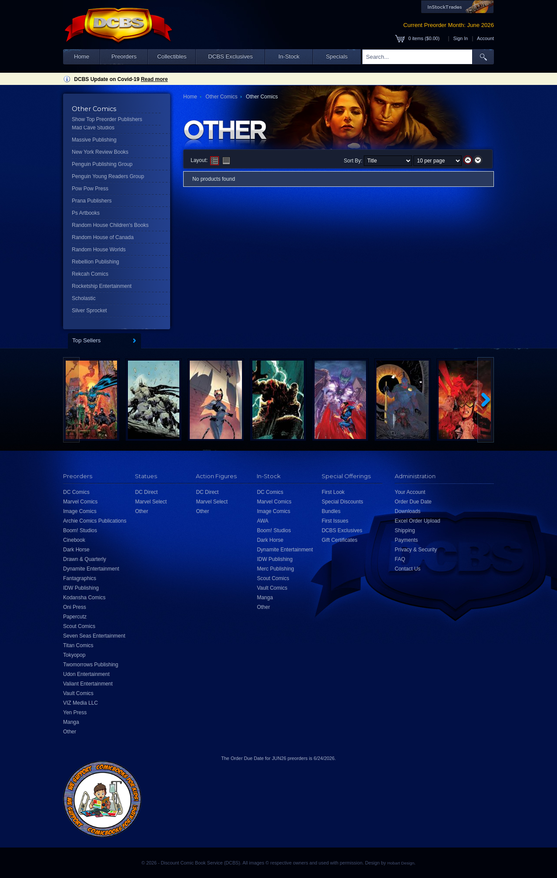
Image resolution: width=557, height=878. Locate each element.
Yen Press (75, 712)
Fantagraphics (79, 578)
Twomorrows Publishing (90, 665)
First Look (333, 492)
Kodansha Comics (84, 597)
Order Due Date (413, 502)
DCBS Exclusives (230, 56)
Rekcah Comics (90, 274)
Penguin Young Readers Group (108, 176)
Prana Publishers (91, 201)
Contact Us (407, 569)
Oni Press (74, 607)
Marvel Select (151, 502)
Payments (406, 540)
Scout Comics (79, 626)
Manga (71, 722)
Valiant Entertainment (88, 684)
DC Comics (76, 492)
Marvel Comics (80, 502)
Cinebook (74, 540)
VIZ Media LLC (80, 703)
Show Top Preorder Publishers (107, 119)
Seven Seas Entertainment (94, 636)
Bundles (331, 511)
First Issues (335, 521)
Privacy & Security (416, 550)
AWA (262, 521)
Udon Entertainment (86, 674)
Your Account (410, 492)
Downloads (407, 511)
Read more (154, 79)
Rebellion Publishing (95, 262)
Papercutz (75, 617)
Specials (337, 56)
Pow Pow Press (90, 189)
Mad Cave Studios (93, 128)
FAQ (400, 559)
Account (485, 38)
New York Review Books (100, 152)
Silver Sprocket (89, 310)
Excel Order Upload (417, 521)
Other (69, 732)
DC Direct (146, 492)
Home (81, 56)
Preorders (124, 56)
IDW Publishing (81, 588)
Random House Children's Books (110, 225)
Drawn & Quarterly (84, 559)
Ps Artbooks (86, 213)
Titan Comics (78, 645)
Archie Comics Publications (94, 521)
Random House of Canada (103, 237)
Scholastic (84, 298)
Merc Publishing (275, 569)
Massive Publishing (94, 140)
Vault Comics (78, 693)
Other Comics (221, 97)
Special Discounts (342, 502)
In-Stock (288, 56)
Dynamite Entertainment (91, 569)
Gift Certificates (339, 540)
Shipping (405, 530)
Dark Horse (76, 550)
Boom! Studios (80, 530)
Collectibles (171, 56)
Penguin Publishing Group (102, 164)
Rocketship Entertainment (101, 286)
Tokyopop (74, 655)
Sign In (460, 38)
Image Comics (80, 511)
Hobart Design (400, 863)
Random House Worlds (99, 250)
